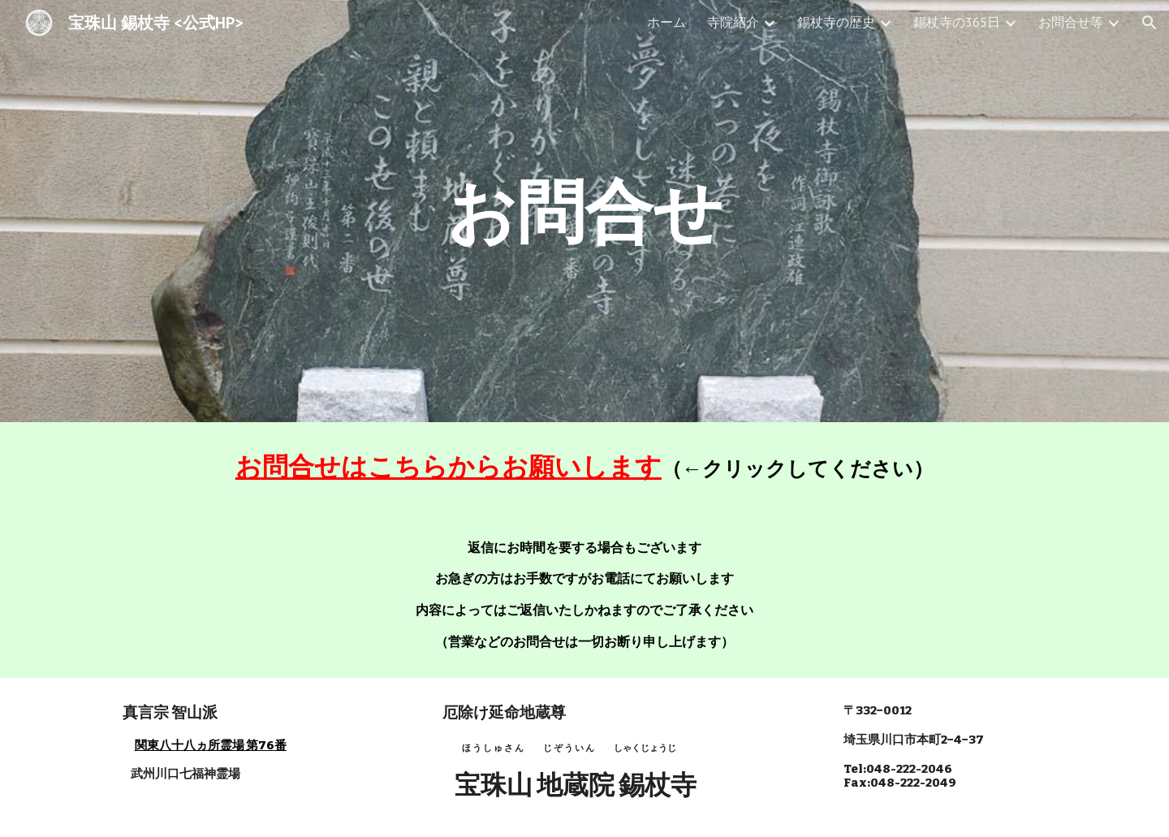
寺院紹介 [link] (733, 22)
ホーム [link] (666, 22)
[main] (584, 211)
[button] (1149, 22)
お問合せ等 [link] (1070, 22)
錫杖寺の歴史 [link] (836, 22)
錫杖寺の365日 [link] (956, 22)
